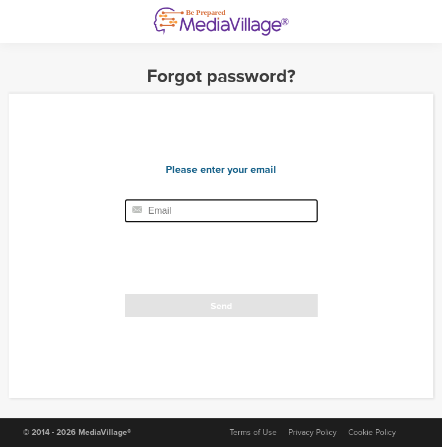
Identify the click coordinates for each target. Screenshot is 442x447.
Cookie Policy (372, 432)
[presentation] (204, 262)
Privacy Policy (312, 432)
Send (221, 306)
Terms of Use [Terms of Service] (253, 432)
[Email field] (221, 210)
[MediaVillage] (221, 21)
